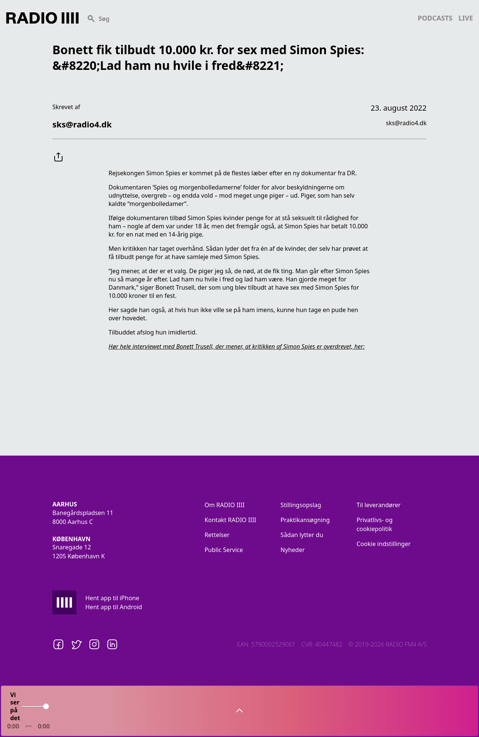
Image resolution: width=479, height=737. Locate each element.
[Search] (248, 18)
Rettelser (216, 535)
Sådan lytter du (302, 535)
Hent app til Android (113, 607)
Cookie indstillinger (384, 544)
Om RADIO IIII (224, 505)
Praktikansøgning (305, 520)
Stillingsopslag (301, 505)
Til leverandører (379, 505)
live (465, 17)
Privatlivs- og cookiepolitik (375, 524)
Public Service (223, 550)
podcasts (435, 17)
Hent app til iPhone (112, 598)
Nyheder (293, 550)
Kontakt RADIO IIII (230, 520)
